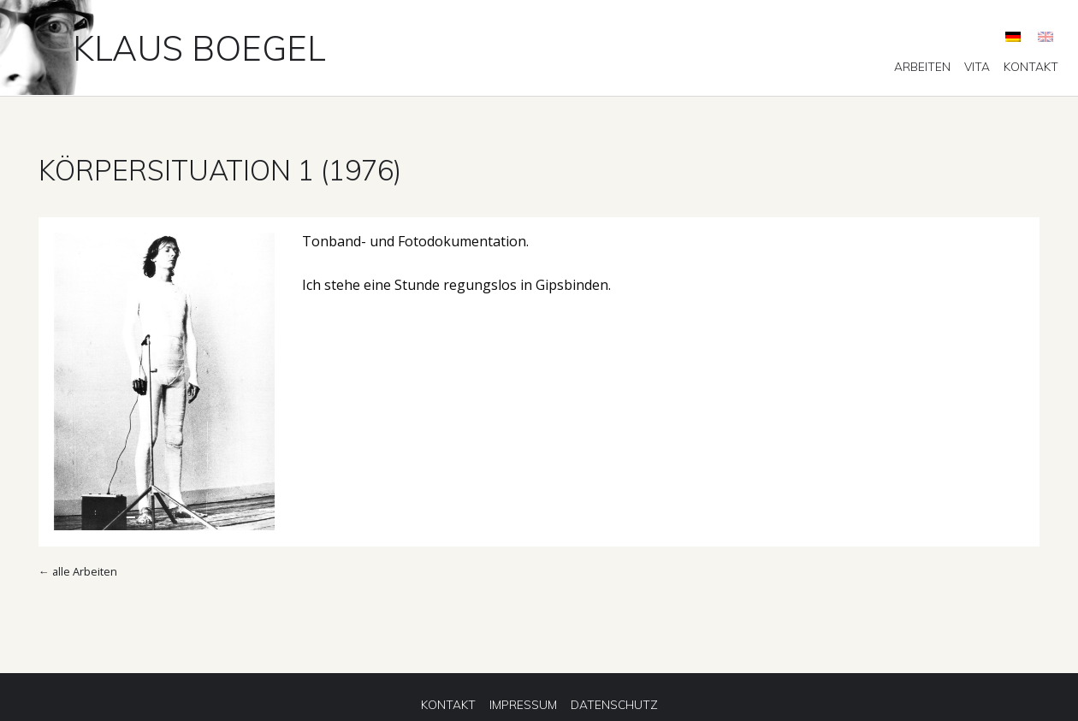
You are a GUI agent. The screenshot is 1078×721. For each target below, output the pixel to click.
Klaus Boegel (199, 48)
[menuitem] (922, 67)
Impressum (523, 705)
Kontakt (1031, 67)
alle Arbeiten (84, 571)
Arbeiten (922, 67)
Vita (977, 67)
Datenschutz (614, 705)
